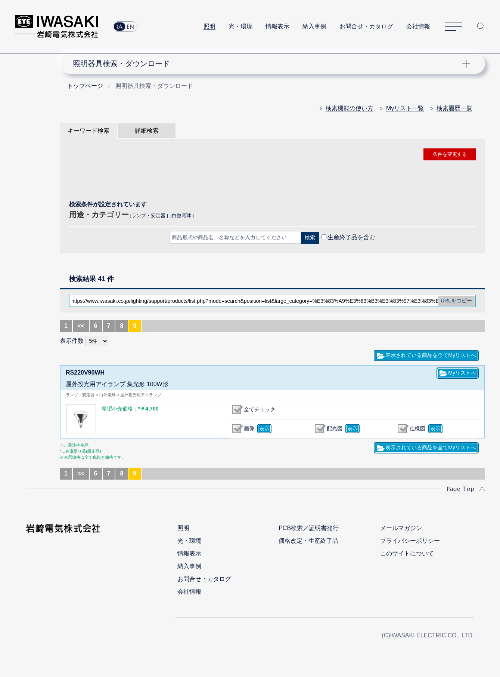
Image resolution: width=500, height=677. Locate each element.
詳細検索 (147, 130)
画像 (249, 428)
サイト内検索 (481, 27)
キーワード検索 (88, 130)
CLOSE (272, 257)
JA (120, 26)
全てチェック (259, 409)
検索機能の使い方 (349, 108)
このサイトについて (407, 553)
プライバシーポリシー (410, 541)
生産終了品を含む (351, 237)
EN (131, 26)
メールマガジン (401, 528)
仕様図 (417, 428)
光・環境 (240, 26)
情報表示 (277, 26)
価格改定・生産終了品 (308, 541)
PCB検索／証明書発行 (309, 528)
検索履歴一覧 (454, 108)
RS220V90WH (85, 372)
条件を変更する (450, 154)
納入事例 (314, 26)
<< (80, 326)
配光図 (334, 428)
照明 (209, 26)
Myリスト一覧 (405, 108)
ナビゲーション (268, 63)
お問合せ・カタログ (366, 26)
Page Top (461, 488)
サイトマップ (453, 26)
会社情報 (418, 26)
